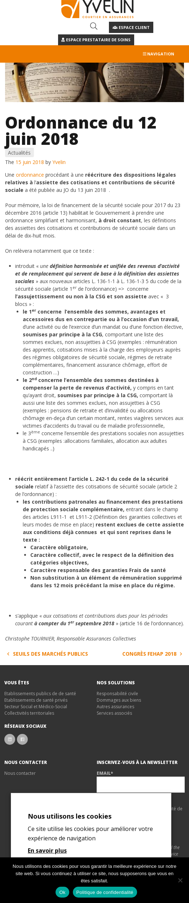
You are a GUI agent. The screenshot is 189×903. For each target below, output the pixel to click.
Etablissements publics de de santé (40, 693)
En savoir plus (47, 850)
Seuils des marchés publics (46, 653)
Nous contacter (20, 773)
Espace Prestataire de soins (96, 39)
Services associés (114, 713)
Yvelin (59, 162)
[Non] (180, 880)
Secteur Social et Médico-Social (35, 707)
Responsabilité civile (117, 693)
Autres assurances (115, 707)
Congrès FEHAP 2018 (153, 653)
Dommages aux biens (119, 700)
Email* (105, 773)
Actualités (19, 152)
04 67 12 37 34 (61, 27)
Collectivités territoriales (29, 713)
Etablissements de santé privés (35, 700)
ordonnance (30, 174)
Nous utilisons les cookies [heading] (69, 816)
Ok (62, 892)
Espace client (131, 27)
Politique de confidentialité (104, 892)
